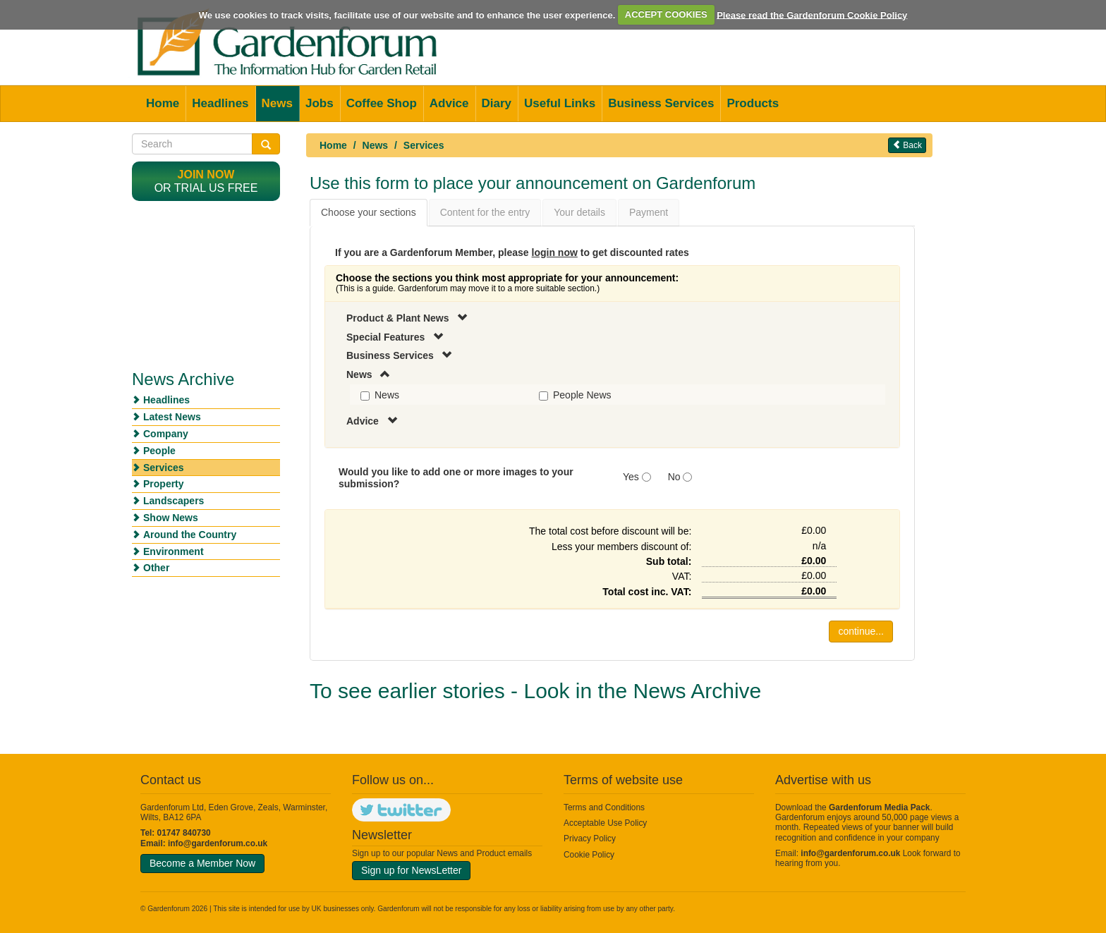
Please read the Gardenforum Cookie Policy (812, 14)
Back (907, 145)
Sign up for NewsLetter (411, 870)
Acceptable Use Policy (605, 823)
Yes (631, 476)
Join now (206, 175)
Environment (173, 551)
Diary (497, 103)
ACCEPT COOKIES (666, 14)
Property (163, 483)
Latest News (172, 416)
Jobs (319, 103)
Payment (648, 212)
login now (555, 252)
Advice (449, 103)
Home (162, 103)
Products (753, 103)
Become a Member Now (202, 863)
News (277, 103)
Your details (579, 212)
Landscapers (173, 500)
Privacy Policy (590, 838)
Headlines (220, 103)
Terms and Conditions (604, 807)
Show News (170, 517)
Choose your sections (368, 212)
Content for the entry (485, 212)
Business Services (661, 103)
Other (156, 567)
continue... (861, 631)
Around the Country (189, 534)
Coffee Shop (381, 103)
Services (423, 145)
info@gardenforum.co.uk (217, 843)
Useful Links (559, 103)
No (674, 476)
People (159, 450)
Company (165, 433)
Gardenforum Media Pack (879, 807)
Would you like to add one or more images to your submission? (456, 477)
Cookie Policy (589, 855)
